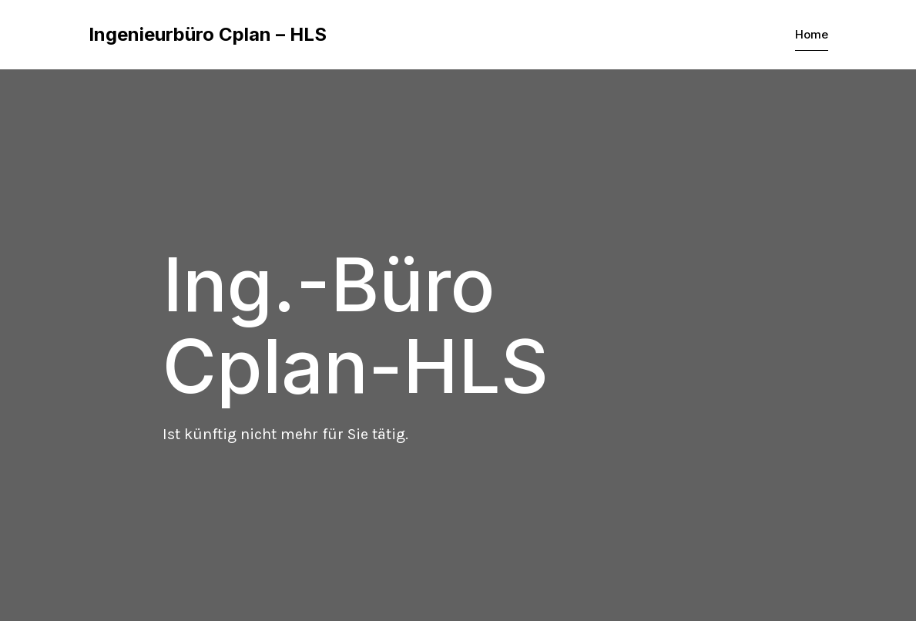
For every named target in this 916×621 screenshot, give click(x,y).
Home (811, 34)
